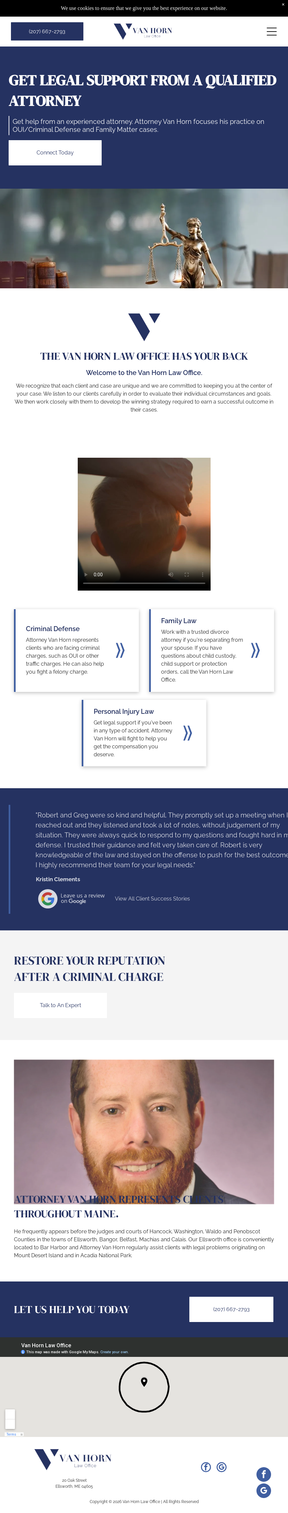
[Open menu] (272, 32)
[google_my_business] (222, 1468)
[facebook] (206, 1468)
